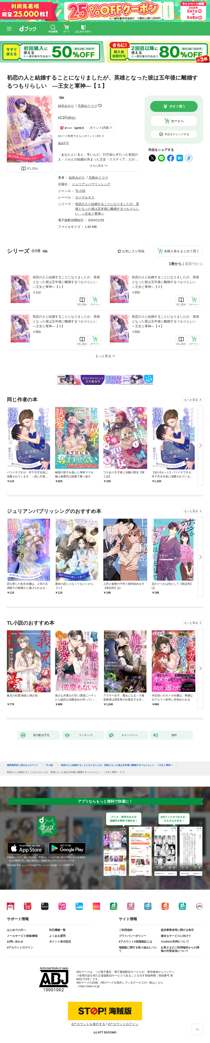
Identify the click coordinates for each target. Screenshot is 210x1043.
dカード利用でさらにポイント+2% (79, 136)
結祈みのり (66, 106)
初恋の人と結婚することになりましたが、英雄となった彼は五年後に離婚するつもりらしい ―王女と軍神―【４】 (165, 321)
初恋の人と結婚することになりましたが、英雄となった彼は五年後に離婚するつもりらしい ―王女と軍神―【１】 (66, 281)
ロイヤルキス (84, 197)
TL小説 (80, 191)
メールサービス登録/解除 (22, 935)
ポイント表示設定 (60, 941)
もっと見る (191, 399)
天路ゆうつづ (87, 106)
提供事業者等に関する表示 (177, 930)
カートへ (177, 121)
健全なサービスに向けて (176, 935)
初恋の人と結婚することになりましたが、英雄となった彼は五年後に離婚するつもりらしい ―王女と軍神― (107, 208)
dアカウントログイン (20, 947)
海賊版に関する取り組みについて (138, 949)
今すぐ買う (177, 106)
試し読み (32, 168)
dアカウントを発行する (88, 1024)
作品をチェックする (177, 134)
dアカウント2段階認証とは (135, 941)
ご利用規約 (126, 930)
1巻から (175, 264)
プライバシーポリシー (132, 935)
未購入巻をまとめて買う (181, 251)
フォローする (100, 105)
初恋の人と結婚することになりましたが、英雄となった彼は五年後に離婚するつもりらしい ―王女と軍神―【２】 (165, 281)
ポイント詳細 (99, 127)
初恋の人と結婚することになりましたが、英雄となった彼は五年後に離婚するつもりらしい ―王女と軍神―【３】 (66, 321)
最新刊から (194, 264)
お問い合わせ (15, 941)
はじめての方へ (16, 930)
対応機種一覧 (57, 930)
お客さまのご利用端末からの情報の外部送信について (180, 949)
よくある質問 (57, 935)
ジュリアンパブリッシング (91, 184)
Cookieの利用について (175, 941)
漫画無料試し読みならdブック (22, 765)
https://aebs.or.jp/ (89, 986)
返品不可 (63, 143)
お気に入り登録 (133, 251)
